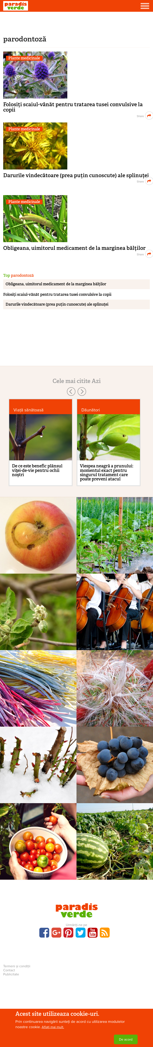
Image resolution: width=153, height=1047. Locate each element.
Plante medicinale (24, 58)
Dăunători (90, 410)
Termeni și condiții (16, 966)
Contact (9, 970)
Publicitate (11, 974)
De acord (125, 1039)
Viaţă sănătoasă (28, 410)
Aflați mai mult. (53, 1027)
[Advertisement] (76, 22)
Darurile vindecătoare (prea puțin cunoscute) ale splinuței (76, 175)
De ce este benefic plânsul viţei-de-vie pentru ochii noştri (37, 470)
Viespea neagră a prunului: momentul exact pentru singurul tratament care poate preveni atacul (106, 472)
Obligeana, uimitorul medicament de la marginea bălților (74, 248)
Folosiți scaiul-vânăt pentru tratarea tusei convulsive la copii (73, 107)
